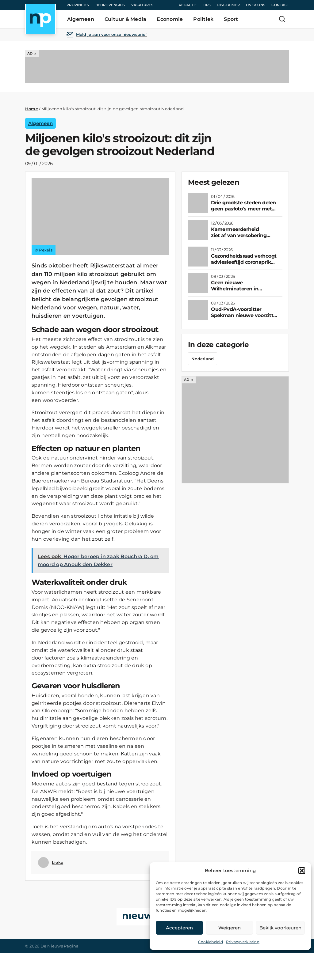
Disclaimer (228, 5)
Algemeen (40, 123)
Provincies (78, 5)
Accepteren (179, 928)
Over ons (255, 5)
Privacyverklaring (242, 942)
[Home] (40, 19)
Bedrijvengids (110, 5)
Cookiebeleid (210, 942)
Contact (280, 5)
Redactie (188, 5)
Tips (207, 5)
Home (31, 108)
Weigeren (229, 928)
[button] (302, 871)
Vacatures (142, 5)
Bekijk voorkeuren (280, 928)
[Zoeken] (282, 19)
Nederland (202, 358)
